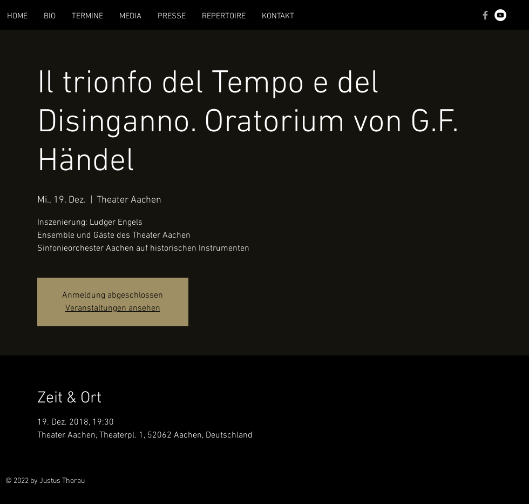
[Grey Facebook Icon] (485, 15)
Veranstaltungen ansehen (112, 308)
